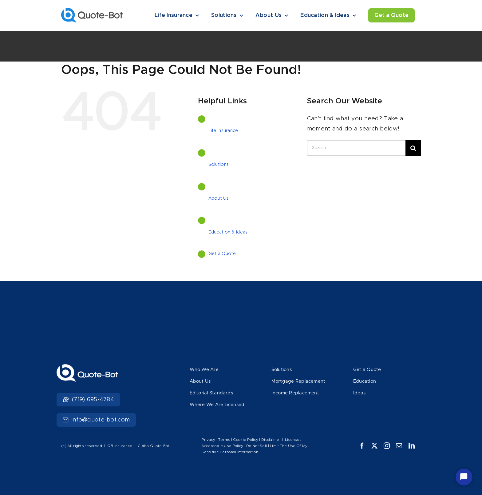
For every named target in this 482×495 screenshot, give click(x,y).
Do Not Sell (256, 446)
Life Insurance (223, 131)
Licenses (293, 439)
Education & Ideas (228, 232)
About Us (218, 198)
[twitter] (374, 446)
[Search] (413, 148)
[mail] (399, 446)
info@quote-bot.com (96, 420)
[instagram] (387, 446)
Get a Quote (222, 254)
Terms (224, 439)
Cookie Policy (245, 439)
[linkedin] (412, 446)
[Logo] (92, 11)
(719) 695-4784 (88, 399)
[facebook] (362, 446)
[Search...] (356, 148)
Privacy (208, 439)
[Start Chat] (464, 477)
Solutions (218, 164)
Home (66, 50)
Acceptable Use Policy (222, 446)
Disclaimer (271, 439)
